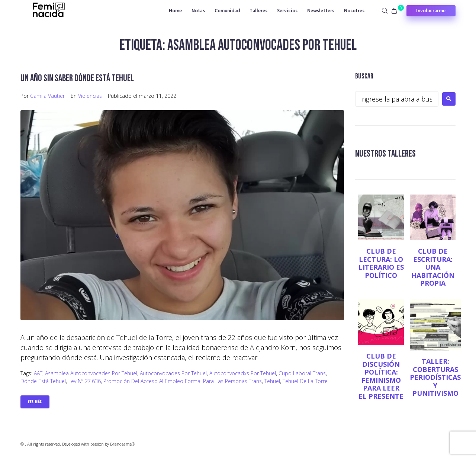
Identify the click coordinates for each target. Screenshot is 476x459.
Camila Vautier (47, 95)
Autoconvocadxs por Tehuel (242, 373)
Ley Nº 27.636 (84, 381)
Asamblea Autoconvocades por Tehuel (91, 373)
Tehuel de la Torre (305, 381)
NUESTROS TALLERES (388, 153)
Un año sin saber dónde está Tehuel (80, 78)
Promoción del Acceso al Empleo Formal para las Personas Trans (182, 381)
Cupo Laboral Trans (302, 373)
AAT (38, 373)
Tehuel (272, 381)
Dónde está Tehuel (43, 381)
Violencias (90, 95)
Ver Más (35, 401)
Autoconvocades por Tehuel (173, 373)
